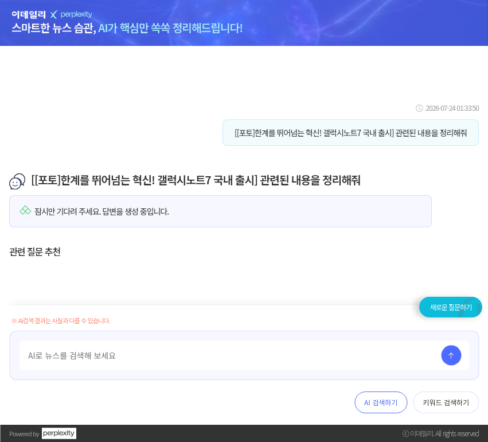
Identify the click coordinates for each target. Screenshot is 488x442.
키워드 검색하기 (446, 402)
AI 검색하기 (380, 402)
